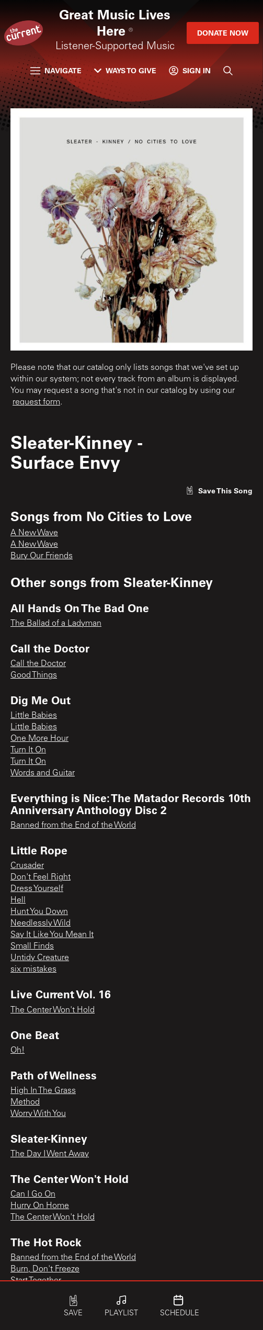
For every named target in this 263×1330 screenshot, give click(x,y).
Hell (18, 900)
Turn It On (28, 750)
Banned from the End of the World (73, 825)
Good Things (33, 675)
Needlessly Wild (40, 923)
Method (25, 1102)
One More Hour (39, 739)
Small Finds (32, 946)
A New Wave (34, 533)
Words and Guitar (42, 773)
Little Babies (33, 716)
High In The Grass (43, 1091)
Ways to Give (125, 70)
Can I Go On (32, 1194)
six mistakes (33, 969)
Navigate (56, 70)
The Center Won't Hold (52, 1010)
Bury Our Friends (41, 556)
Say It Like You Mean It (52, 935)
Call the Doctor (38, 664)
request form (36, 402)
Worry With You (38, 1114)
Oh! (17, 1050)
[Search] (228, 70)
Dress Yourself (36, 889)
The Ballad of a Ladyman (55, 623)
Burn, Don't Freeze (44, 1269)
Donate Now (222, 33)
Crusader (27, 866)
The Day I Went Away (49, 1154)
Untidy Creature (39, 958)
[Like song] (219, 490)
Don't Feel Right (40, 877)
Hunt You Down (39, 912)
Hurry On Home (39, 1206)
